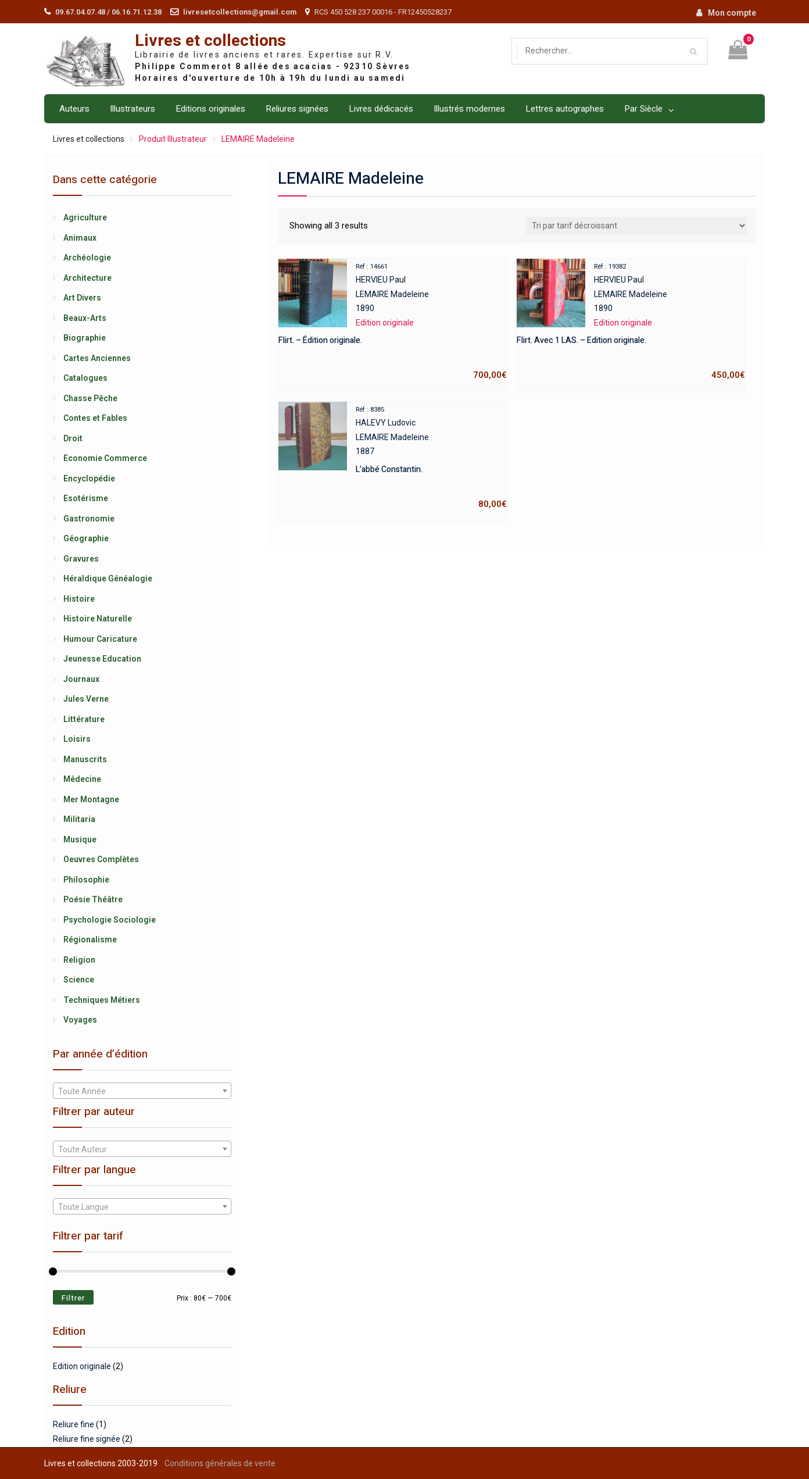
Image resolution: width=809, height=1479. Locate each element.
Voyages (80, 1019)
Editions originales (210, 108)
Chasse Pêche (90, 398)
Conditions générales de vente (219, 1463)
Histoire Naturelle (97, 618)
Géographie (86, 538)
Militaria (79, 819)
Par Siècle (643, 108)
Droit (73, 438)
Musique (79, 839)
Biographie (84, 337)
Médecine (82, 779)
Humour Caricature (100, 639)
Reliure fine (73, 1424)
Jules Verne (86, 698)
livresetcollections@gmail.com (239, 12)
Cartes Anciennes (97, 358)
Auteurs (74, 108)
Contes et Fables (95, 418)
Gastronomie (88, 518)
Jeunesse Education (102, 658)
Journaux (81, 679)
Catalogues (85, 378)
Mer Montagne (91, 799)
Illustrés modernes (469, 108)
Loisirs (77, 739)
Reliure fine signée (86, 1439)
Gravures (81, 558)
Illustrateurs (132, 108)
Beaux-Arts (84, 318)
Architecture (87, 278)
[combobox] (142, 1091)
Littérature (84, 719)
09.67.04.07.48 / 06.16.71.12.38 (108, 12)
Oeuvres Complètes (101, 859)
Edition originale (82, 1366)
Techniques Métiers (101, 1000)
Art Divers (82, 297)
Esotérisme (85, 498)
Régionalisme (90, 939)
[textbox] (142, 1091)
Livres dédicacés (381, 108)
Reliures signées (297, 108)
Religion (79, 959)
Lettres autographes (564, 108)
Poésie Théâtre (93, 899)
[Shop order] (637, 225)
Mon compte (732, 12)
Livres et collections (210, 41)
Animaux (79, 237)
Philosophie (86, 879)
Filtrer (73, 1297)
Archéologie (87, 257)
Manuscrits (85, 759)
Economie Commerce (105, 458)
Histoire (79, 598)
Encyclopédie (89, 478)
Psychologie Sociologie (109, 919)
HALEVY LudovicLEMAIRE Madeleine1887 (392, 457)
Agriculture (85, 217)
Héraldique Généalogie (107, 578)
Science (78, 979)
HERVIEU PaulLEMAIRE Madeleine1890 (392, 321)
